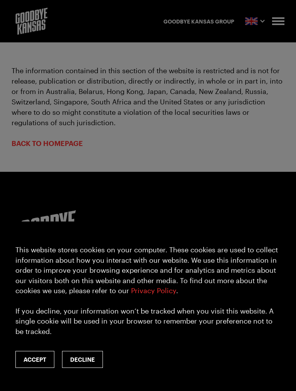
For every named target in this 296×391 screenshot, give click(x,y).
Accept (35, 359)
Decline (82, 359)
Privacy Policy (153, 290)
